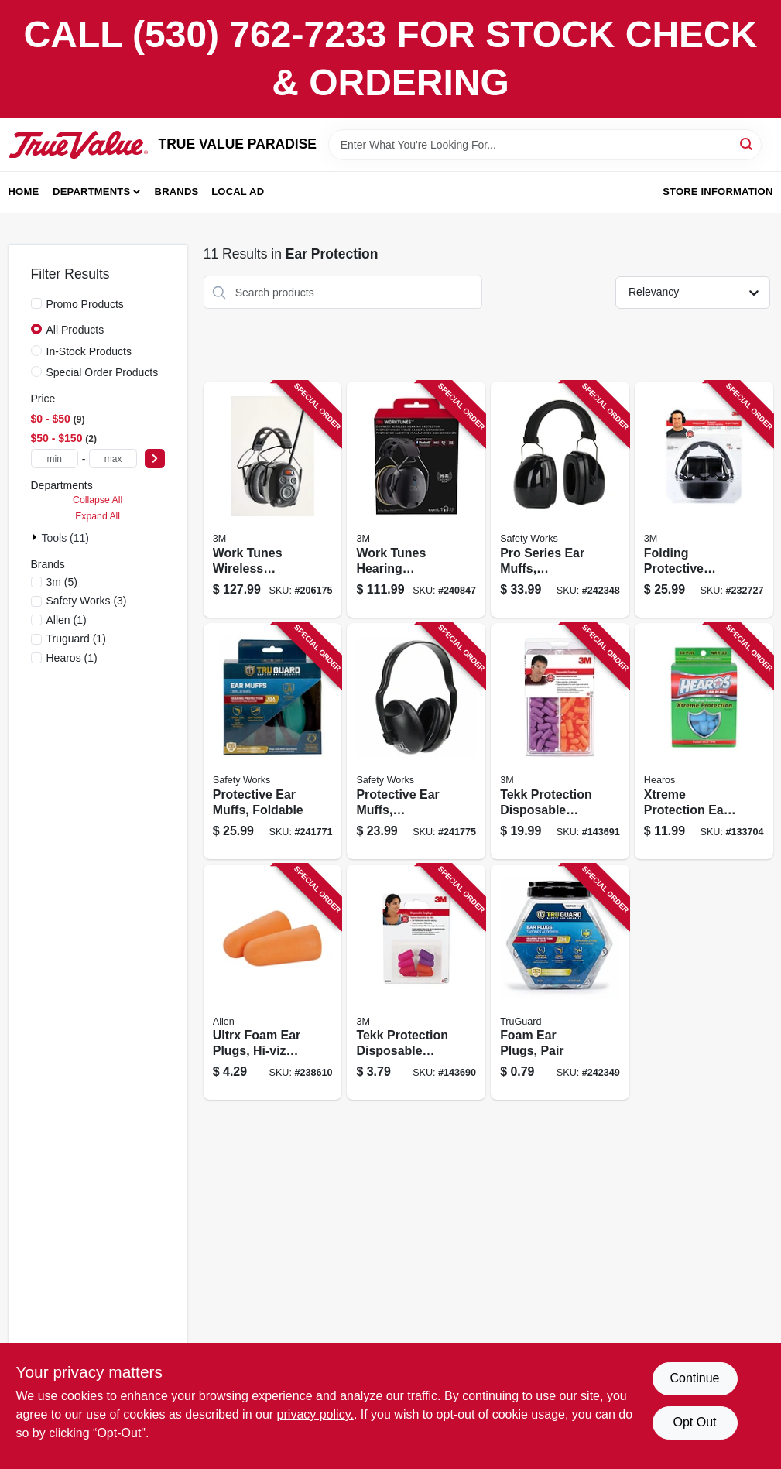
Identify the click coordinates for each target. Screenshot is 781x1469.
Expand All (97, 516)
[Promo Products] (36, 303)
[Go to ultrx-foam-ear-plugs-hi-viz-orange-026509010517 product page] (273, 983)
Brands (177, 191)
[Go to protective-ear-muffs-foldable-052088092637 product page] (273, 741)
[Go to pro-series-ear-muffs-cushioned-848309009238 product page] (560, 500)
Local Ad (237, 191)
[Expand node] (36, 537)
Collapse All (97, 500)
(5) (61, 582)
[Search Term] (545, 144)
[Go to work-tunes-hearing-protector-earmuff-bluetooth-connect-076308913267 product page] (416, 500)
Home (24, 191)
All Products (75, 330)
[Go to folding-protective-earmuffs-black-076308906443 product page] (704, 500)
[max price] (112, 458)
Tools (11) (65, 538)
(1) (66, 620)
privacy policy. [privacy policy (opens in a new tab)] (315, 1414)
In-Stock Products (89, 351)
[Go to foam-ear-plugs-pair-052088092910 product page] (560, 983)
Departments (91, 191)
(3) (86, 600)
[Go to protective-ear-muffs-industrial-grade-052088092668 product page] (416, 741)
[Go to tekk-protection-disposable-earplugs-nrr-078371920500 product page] (416, 983)
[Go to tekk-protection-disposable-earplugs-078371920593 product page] (560, 741)
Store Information (717, 191)
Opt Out (694, 1422)
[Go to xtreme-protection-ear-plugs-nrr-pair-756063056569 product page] (704, 741)
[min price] (54, 458)
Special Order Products (102, 372)
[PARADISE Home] (78, 145)
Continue (694, 1378)
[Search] (747, 143)
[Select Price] (155, 458)
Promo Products (85, 304)
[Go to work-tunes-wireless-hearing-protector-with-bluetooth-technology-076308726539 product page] (273, 500)
